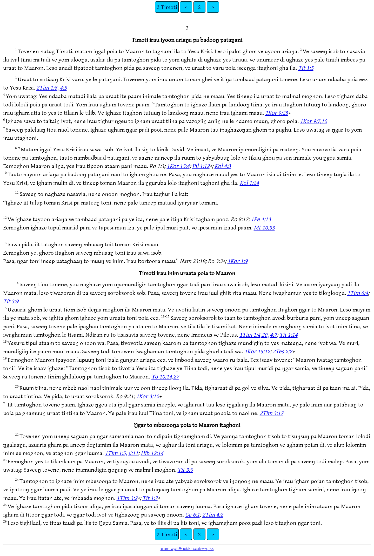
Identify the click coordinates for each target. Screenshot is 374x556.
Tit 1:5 (305, 67)
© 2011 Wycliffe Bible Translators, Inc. (187, 548)
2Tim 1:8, (47, 87)
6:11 (133, 453)
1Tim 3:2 (127, 497)
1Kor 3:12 (147, 396)
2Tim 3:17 (271, 413)
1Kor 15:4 (178, 165)
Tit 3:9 (10, 301)
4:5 (63, 87)
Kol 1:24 (249, 182)
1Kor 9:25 (276, 112)
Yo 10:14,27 (165, 376)
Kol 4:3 (223, 165)
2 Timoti (167, 7)
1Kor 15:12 (257, 351)
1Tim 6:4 (357, 292)
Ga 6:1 (192, 514)
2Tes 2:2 (282, 351)
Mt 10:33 (264, 227)
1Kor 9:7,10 (313, 121)
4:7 (273, 334)
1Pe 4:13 (261, 219)
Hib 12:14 (152, 453)
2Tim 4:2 (212, 514)
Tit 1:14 (288, 334)
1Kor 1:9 (238, 260)
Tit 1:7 (150, 497)
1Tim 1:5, (116, 453)
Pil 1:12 (201, 165)
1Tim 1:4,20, (254, 334)
